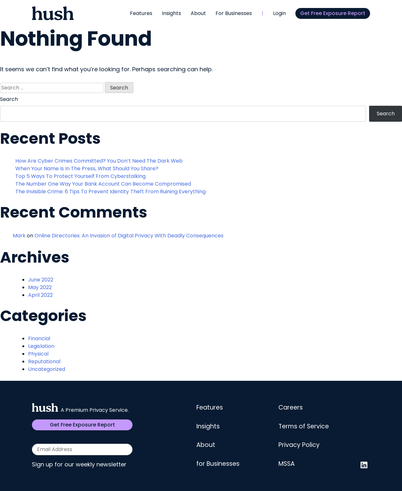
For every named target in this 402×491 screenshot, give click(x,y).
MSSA (286, 463)
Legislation (41, 346)
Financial (39, 338)
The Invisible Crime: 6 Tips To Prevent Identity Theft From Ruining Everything (110, 191)
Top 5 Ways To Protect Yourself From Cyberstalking (80, 176)
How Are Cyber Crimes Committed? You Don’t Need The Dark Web (99, 161)
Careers (290, 407)
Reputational (44, 361)
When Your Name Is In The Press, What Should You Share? (86, 168)
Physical (38, 353)
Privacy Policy (299, 445)
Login (279, 13)
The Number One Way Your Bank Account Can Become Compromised (103, 184)
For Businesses (234, 13)
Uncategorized (46, 369)
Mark (19, 235)
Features (141, 13)
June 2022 (40, 279)
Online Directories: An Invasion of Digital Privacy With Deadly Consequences (129, 235)
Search (9, 99)
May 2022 (40, 287)
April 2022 (40, 295)
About (198, 13)
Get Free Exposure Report (332, 13)
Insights (171, 13)
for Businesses (217, 463)
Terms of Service (303, 426)
